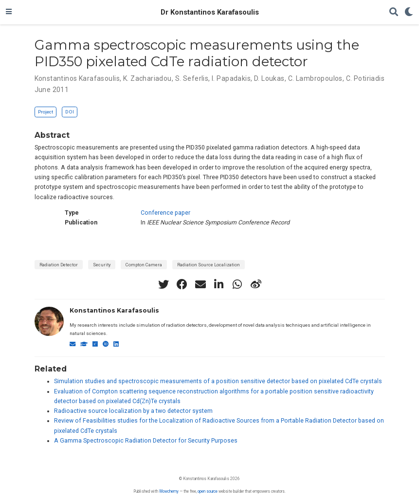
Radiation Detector (58, 264)
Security (101, 264)
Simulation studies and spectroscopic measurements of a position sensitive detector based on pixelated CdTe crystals (218, 381)
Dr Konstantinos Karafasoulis (210, 12)
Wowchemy (169, 491)
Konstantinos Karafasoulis (114, 310)
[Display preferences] (408, 12)
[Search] (393, 12)
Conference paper (165, 212)
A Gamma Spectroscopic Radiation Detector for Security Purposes (145, 440)
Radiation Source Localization (208, 264)
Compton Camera (144, 264)
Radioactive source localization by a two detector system (133, 411)
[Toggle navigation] (9, 12)
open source (208, 491)
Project (45, 111)
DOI (69, 111)
